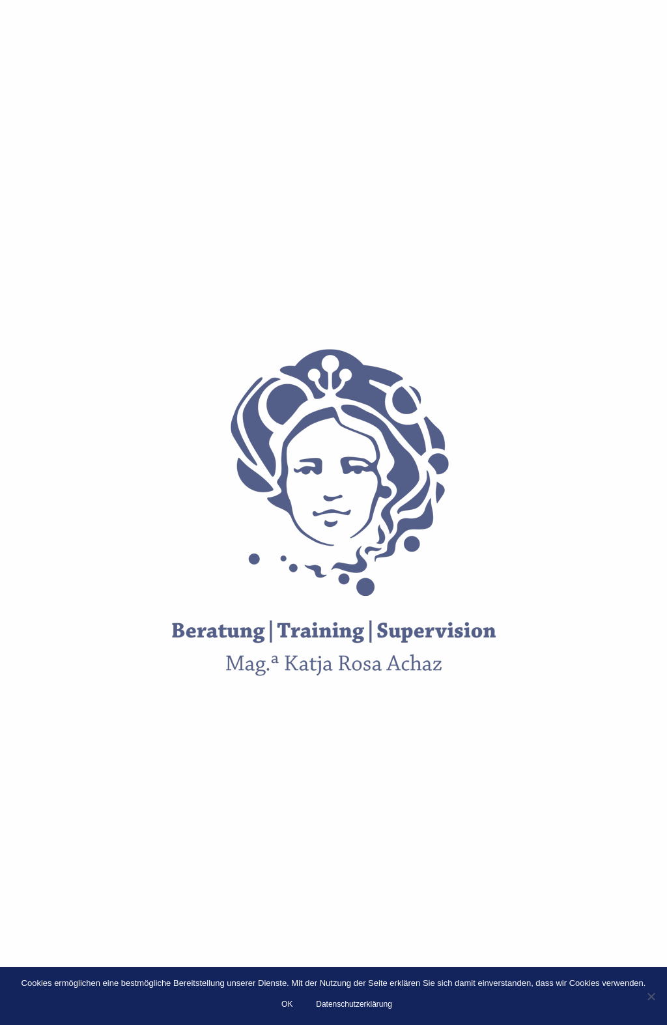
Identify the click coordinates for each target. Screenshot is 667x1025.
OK (286, 1004)
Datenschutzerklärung (354, 1004)
